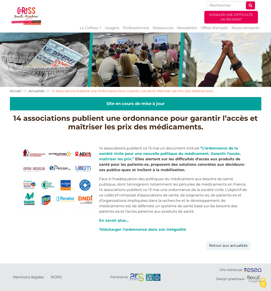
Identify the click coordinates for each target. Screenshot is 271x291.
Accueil (15, 91)
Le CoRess (89, 28)
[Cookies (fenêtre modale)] (263, 283)
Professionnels (136, 28)
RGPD (56, 277)
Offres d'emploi (214, 28)
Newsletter (187, 28)
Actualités (36, 91)
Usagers (112, 28)
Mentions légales (28, 277)
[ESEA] (253, 270)
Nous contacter (246, 28)
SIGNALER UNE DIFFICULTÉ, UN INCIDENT (231, 17)
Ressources (163, 28)
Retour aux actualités (228, 245)
